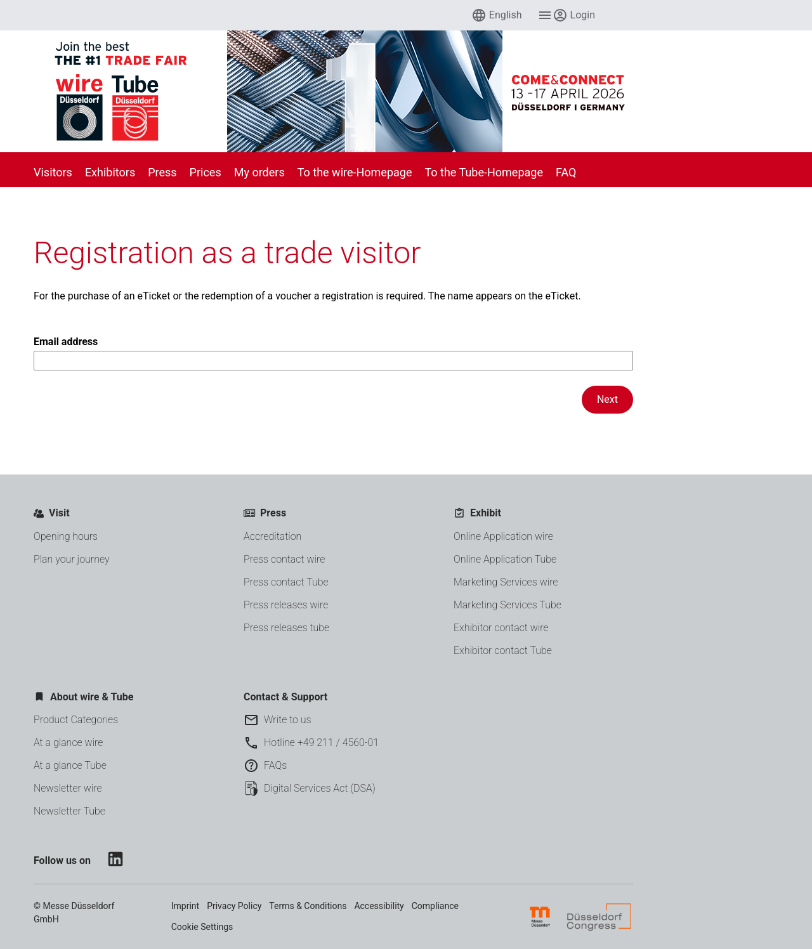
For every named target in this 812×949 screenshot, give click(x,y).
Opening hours (66, 536)
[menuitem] (497, 15)
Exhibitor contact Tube (503, 651)
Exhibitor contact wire (501, 628)
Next (607, 399)
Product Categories (76, 720)
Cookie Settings (202, 927)
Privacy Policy (234, 906)
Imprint (185, 906)
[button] (497, 15)
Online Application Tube (505, 559)
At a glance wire (68, 742)
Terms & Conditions (307, 906)
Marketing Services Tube (507, 605)
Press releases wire (286, 605)
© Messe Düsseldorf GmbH (74, 912)
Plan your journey (72, 559)
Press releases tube (286, 628)
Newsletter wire (68, 788)
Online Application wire (503, 536)
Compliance (435, 906)
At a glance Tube (70, 765)
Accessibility (378, 906)
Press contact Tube (286, 582)
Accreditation (272, 536)
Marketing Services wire (506, 582)
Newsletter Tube (69, 811)
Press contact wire (284, 559)
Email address (333, 353)
